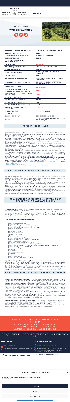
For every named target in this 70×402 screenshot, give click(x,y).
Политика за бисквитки (25, 400)
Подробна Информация (21, 27)
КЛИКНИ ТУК (40, 124)
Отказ (35, 391)
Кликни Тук (40, 80)
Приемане (35, 386)
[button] (67, 372)
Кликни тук (40, 106)
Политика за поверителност (43, 400)
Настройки (35, 396)
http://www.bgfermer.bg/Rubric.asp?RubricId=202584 (40, 202)
